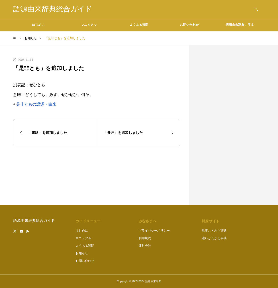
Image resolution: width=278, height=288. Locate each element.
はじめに (38, 25)
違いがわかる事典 (214, 238)
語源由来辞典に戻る (240, 25)
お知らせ (82, 253)
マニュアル (88, 25)
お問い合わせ (189, 25)
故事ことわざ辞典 (214, 230)
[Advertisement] (231, 125)
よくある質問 (139, 25)
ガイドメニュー (88, 221)
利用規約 (145, 238)
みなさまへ (147, 221)
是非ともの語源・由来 (36, 104)
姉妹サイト (211, 221)
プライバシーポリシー (154, 230)
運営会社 (145, 245)
